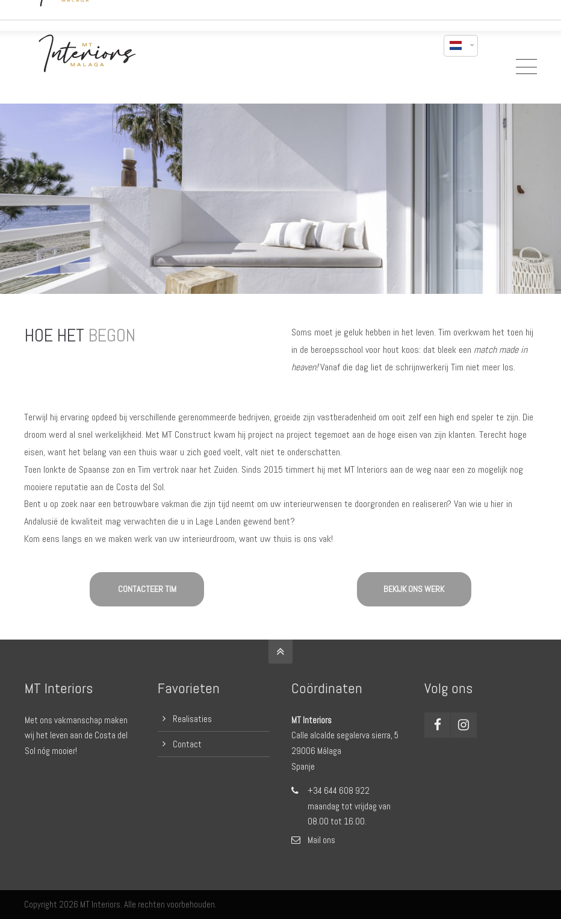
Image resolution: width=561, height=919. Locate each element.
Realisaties (192, 718)
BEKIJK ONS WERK (413, 589)
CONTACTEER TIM (147, 589)
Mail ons (321, 840)
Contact (187, 744)
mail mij (412, 10)
